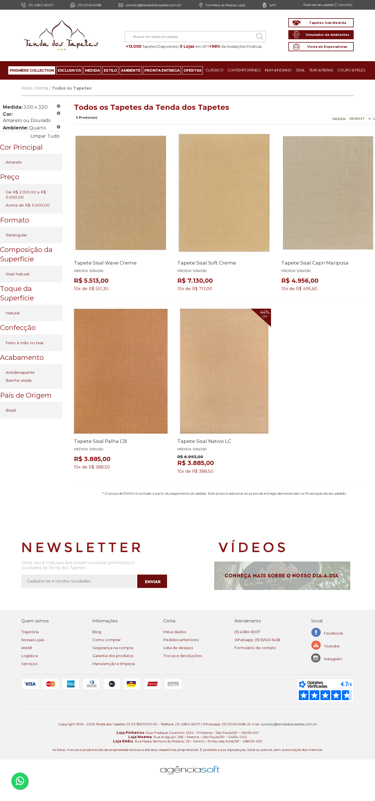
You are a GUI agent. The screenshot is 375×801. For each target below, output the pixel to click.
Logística (29, 655)
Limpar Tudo (45, 136)
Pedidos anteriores (181, 639)
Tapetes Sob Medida (327, 23)
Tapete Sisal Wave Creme (105, 263)
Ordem (339, 119)
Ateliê (26, 647)
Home (42, 88)
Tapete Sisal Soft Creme (206, 263)
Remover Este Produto (58, 106)
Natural (13, 313)
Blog (96, 631)
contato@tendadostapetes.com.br (154, 5)
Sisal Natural (17, 274)
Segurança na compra (112, 647)
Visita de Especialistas (327, 47)
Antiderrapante (20, 372)
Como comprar (106, 639)
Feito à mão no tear (25, 342)
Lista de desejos (178, 647)
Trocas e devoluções (182, 655)
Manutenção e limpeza (113, 663)
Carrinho (345, 5)
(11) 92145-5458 (89, 5)
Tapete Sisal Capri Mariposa (315, 263)
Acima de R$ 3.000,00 (28, 205)
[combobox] (195, 36)
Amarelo (14, 162)
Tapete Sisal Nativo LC (204, 441)
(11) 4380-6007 (247, 631)
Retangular (16, 235)
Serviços (29, 663)
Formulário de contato (255, 647)
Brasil (11, 410)
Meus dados (174, 631)
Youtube (332, 646)
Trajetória (30, 631)
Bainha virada (19, 380)
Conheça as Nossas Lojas (225, 5)
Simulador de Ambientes (327, 35)
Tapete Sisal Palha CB (100, 441)
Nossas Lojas (32, 639)
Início (26, 88)
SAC (272, 5)
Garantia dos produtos (112, 655)
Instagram (333, 659)
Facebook (333, 633)
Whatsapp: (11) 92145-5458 (257, 639)
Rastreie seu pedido (318, 5)
